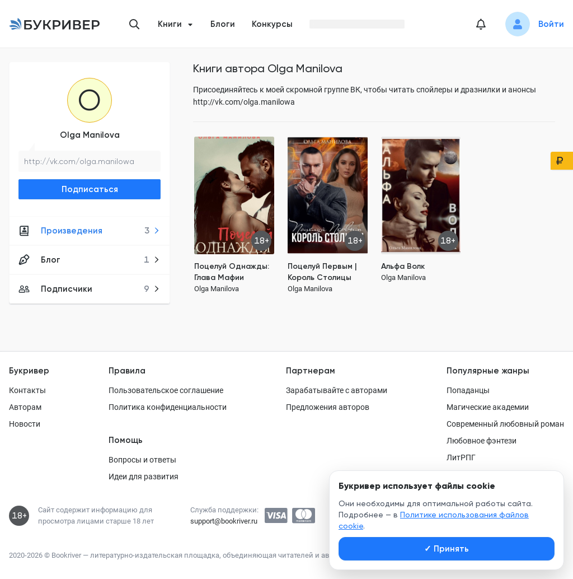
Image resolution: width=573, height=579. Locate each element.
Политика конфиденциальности (168, 407)
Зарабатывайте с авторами (336, 390)
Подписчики (89, 289)
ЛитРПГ (461, 457)
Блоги (222, 24)
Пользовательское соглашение (166, 390)
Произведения (89, 230)
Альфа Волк (403, 266)
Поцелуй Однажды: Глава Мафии (231, 272)
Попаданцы (468, 390)
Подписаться (90, 189)
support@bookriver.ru (223, 521)
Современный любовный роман (505, 423)
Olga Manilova (90, 135)
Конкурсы (272, 24)
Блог (89, 259)
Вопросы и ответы (142, 459)
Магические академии (488, 407)
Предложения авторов (327, 407)
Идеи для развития (144, 476)
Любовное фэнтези (481, 440)
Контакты (27, 390)
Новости (24, 423)
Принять (446, 548)
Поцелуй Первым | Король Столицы (322, 272)
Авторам (25, 407)
